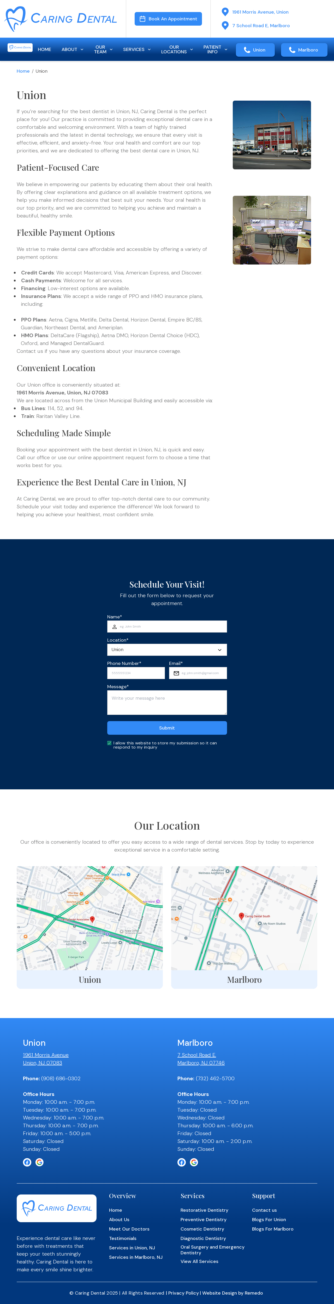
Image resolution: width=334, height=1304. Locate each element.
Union (259, 50)
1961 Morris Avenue (46, 1055)
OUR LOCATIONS (177, 49)
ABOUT (73, 49)
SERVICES (137, 49)
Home (23, 71)
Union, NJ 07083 (42, 1062)
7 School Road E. (196, 1055)
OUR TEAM (104, 49)
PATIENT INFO (216, 49)
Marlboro (308, 50)
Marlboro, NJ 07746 (201, 1062)
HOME (44, 49)
